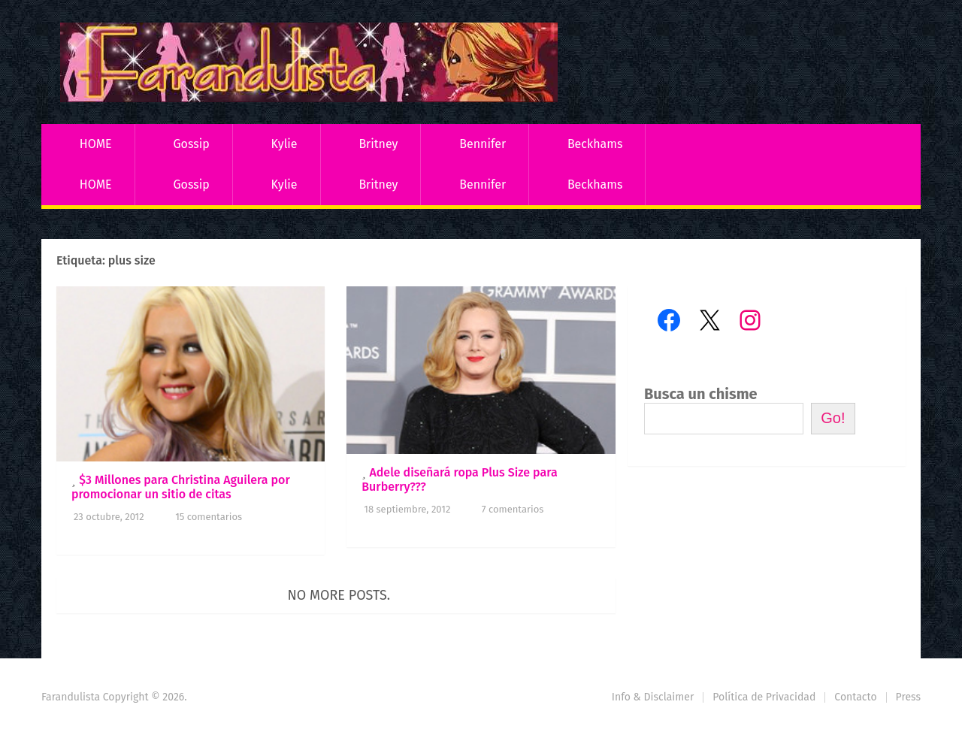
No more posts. (339, 595)
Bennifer (482, 144)
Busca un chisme (701, 394)
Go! (833, 418)
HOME (96, 144)
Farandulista (70, 697)
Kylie (284, 144)
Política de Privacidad (763, 697)
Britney (378, 144)
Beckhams (595, 144)
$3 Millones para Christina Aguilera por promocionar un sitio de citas (180, 487)
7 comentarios (513, 509)
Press (908, 697)
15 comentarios (208, 516)
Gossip (191, 144)
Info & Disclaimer (653, 697)
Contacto (855, 697)
